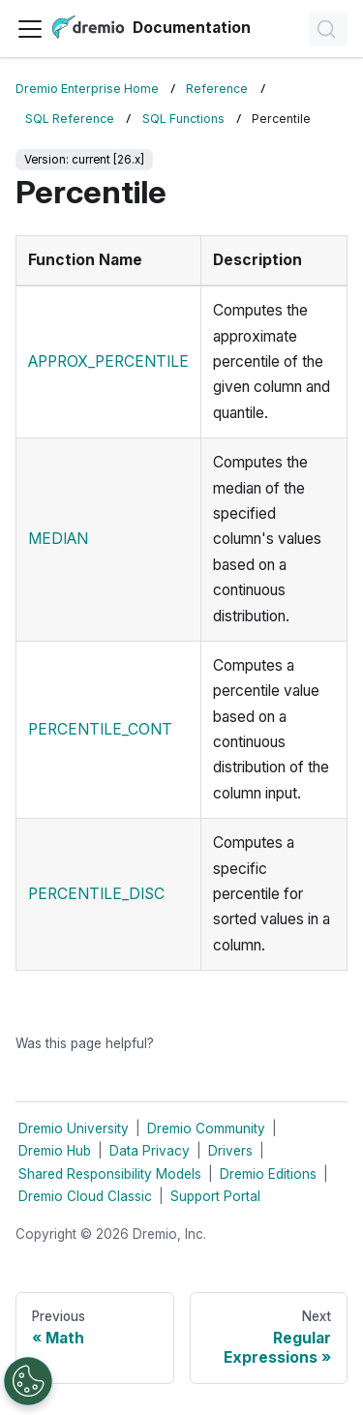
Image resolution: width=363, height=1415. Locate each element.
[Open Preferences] (28, 1381)
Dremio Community (206, 1128)
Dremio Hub (54, 1151)
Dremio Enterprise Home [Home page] (87, 88)
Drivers (230, 1151)
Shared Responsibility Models (109, 1174)
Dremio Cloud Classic (85, 1196)
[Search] (328, 29)
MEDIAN (58, 538)
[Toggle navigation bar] (30, 29)
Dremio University (73, 1128)
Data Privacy (149, 1151)
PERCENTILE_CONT (100, 729)
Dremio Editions (268, 1174)
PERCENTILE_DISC (96, 894)
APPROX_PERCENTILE (108, 361)
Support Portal (215, 1196)
